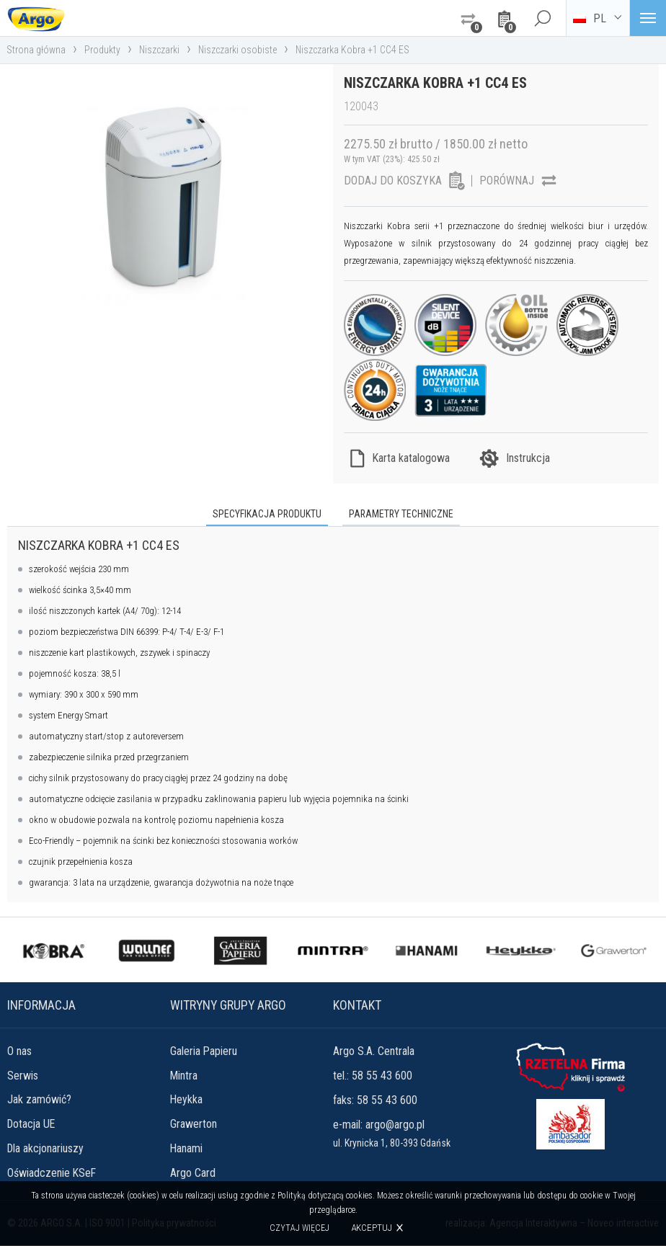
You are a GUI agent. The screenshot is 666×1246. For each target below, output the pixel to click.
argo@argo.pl (395, 1124)
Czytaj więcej (299, 1228)
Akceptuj (371, 1227)
